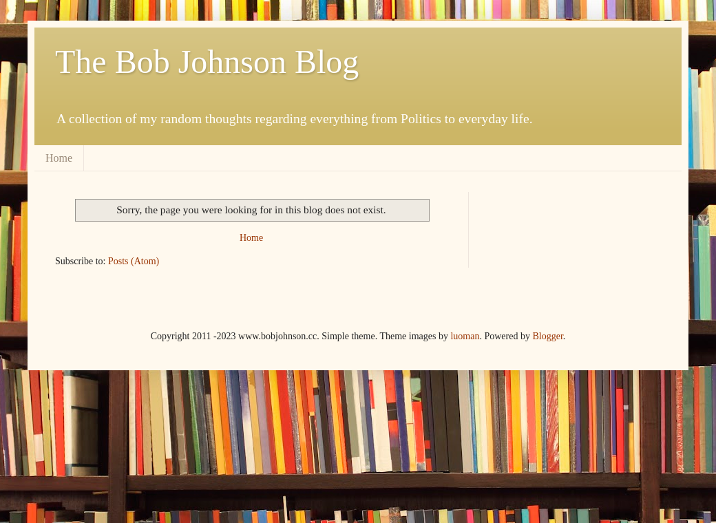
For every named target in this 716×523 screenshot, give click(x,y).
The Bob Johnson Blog (207, 61)
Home (58, 158)
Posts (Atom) (133, 261)
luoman (464, 336)
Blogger (547, 336)
